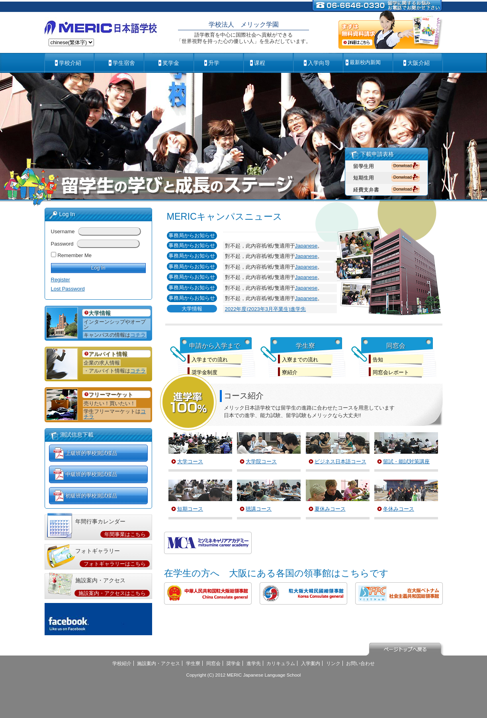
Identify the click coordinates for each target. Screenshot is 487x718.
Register (60, 280)
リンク (333, 663)
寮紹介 (289, 372)
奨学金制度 (204, 372)
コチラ (138, 335)
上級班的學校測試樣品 (91, 453)
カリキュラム (280, 663)
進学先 (253, 663)
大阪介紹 (418, 63)
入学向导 (319, 63)
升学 (213, 63)
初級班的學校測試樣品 (91, 496)
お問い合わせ (360, 663)
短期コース (190, 509)
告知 (378, 360)
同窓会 (213, 663)
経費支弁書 (366, 190)
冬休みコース (398, 509)
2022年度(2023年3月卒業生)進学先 (265, 309)
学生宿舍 (124, 63)
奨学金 (233, 663)
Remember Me (74, 255)
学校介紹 (70, 63)
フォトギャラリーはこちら (115, 564)
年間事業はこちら (125, 534)
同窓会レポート (391, 372)
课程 (259, 63)
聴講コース (259, 509)
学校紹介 (121, 663)
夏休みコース (330, 509)
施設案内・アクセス (158, 663)
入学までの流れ (210, 360)
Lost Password (68, 289)
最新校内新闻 (365, 62)
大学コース (190, 461)
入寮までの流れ (300, 360)
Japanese (306, 246)
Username (63, 231)
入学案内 (310, 663)
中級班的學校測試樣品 (91, 474)
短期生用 (363, 178)
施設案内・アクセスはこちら (112, 593)
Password (62, 244)
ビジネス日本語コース (340, 461)
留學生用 (363, 166)
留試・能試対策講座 (406, 461)
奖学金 (170, 63)
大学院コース (261, 461)
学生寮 (193, 663)
